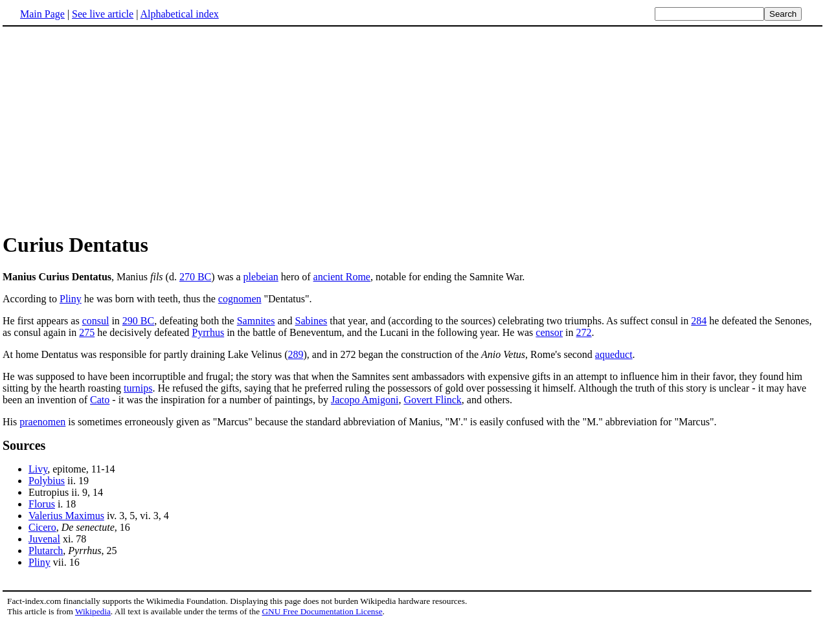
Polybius (46, 480)
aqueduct (614, 354)
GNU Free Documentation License (322, 611)
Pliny (71, 298)
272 (584, 332)
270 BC (195, 276)
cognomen (240, 298)
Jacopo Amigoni (364, 399)
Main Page (42, 13)
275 (87, 332)
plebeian (260, 276)
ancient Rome (341, 276)
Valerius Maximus (66, 515)
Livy (37, 468)
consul (95, 320)
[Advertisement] (111, 128)
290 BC (138, 320)
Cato (99, 399)
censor (549, 332)
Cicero (42, 527)
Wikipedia (93, 611)
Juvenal (44, 538)
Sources (24, 445)
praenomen (42, 421)
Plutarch (45, 550)
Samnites (256, 320)
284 (698, 320)
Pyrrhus (208, 332)
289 (296, 354)
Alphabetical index (179, 13)
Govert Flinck (432, 399)
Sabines (311, 320)
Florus (41, 503)
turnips (138, 388)
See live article (102, 13)
